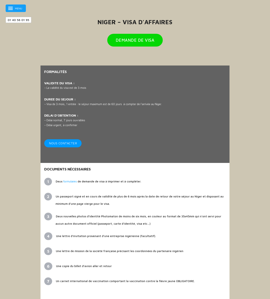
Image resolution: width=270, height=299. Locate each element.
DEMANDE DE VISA (135, 40)
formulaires (70, 181)
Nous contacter (63, 143)
